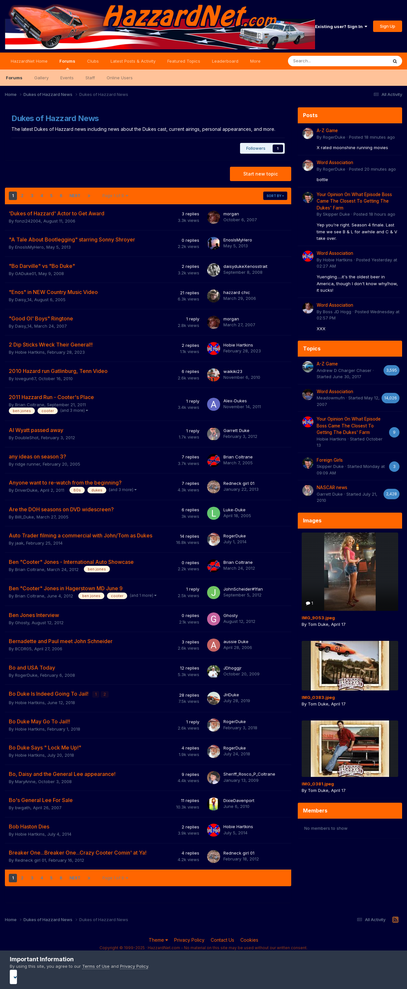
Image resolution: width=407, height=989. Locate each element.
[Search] (321, 61)
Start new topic (260, 174)
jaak (19, 543)
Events (67, 77)
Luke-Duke (234, 509)
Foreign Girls (330, 460)
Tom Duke (318, 624)
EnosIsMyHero (29, 247)
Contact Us (222, 939)
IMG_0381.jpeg (318, 783)
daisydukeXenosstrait (245, 266)
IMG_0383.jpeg (318, 697)
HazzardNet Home (29, 61)
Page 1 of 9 (115, 195)
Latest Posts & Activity (133, 61)
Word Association (335, 162)
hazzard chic (236, 292)
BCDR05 (23, 648)
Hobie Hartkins (30, 352)
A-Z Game (327, 130)
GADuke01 (25, 273)
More (255, 61)
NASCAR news (332, 487)
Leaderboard (225, 61)
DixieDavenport (238, 799)
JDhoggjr (232, 668)
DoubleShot (26, 437)
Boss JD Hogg (337, 311)
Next (75, 195)
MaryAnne (25, 780)
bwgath (22, 807)
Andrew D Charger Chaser (344, 370)
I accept (203, 977)
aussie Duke (236, 641)
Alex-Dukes (235, 400)
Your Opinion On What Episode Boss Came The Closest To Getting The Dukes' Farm (354, 201)
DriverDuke (26, 490)
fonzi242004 (28, 221)
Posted (372, 137)
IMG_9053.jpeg (318, 617)
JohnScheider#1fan (243, 589)
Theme (158, 939)
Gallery (41, 77)
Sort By (275, 196)
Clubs (93, 61)
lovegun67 (25, 378)
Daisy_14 (23, 299)
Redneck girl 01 (238, 483)
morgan (231, 213)
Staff (90, 77)
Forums (67, 64)
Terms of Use (96, 966)
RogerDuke (234, 535)
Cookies (249, 939)
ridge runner (27, 464)
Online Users (120, 77)
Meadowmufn (331, 397)
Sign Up (387, 26)
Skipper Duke (336, 214)
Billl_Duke (24, 516)
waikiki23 (232, 371)
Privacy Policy (189, 939)
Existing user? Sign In (341, 26)
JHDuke (231, 694)
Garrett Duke (236, 430)
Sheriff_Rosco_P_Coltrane (249, 773)
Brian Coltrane (29, 404)
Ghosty (22, 622)
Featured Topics (183, 61)
